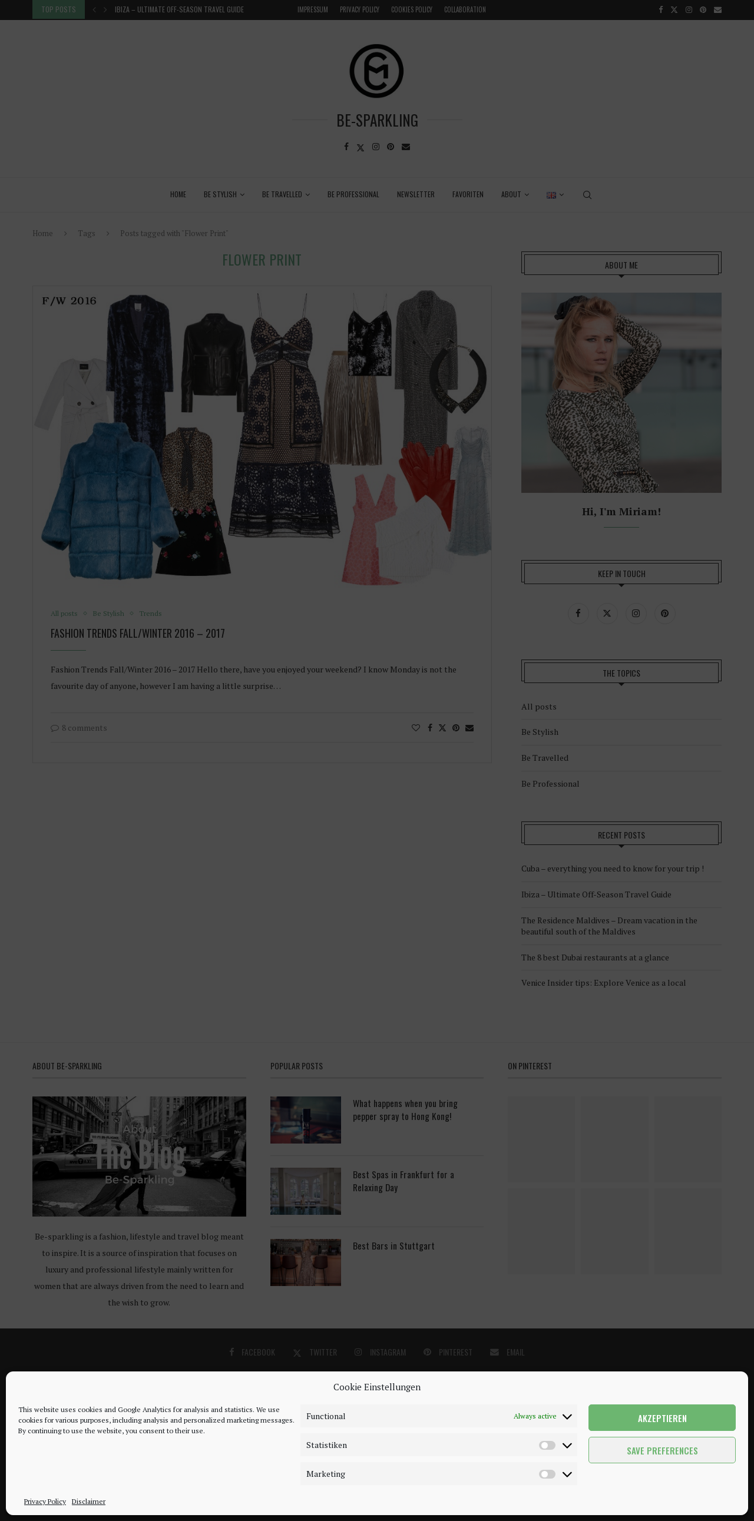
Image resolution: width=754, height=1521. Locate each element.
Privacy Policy (45, 1501)
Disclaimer (88, 1501)
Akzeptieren (662, 1417)
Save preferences (662, 1450)
